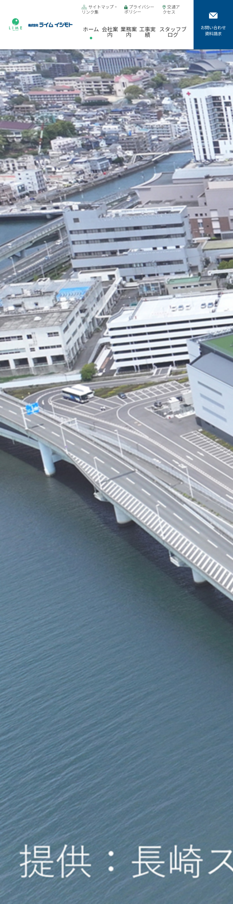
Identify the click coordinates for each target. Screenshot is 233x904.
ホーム (91, 29)
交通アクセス (171, 9)
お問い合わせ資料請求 (213, 24)
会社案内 (110, 31)
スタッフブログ (173, 31)
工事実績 (147, 31)
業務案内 (128, 31)
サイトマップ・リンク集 (100, 9)
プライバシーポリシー (139, 9)
